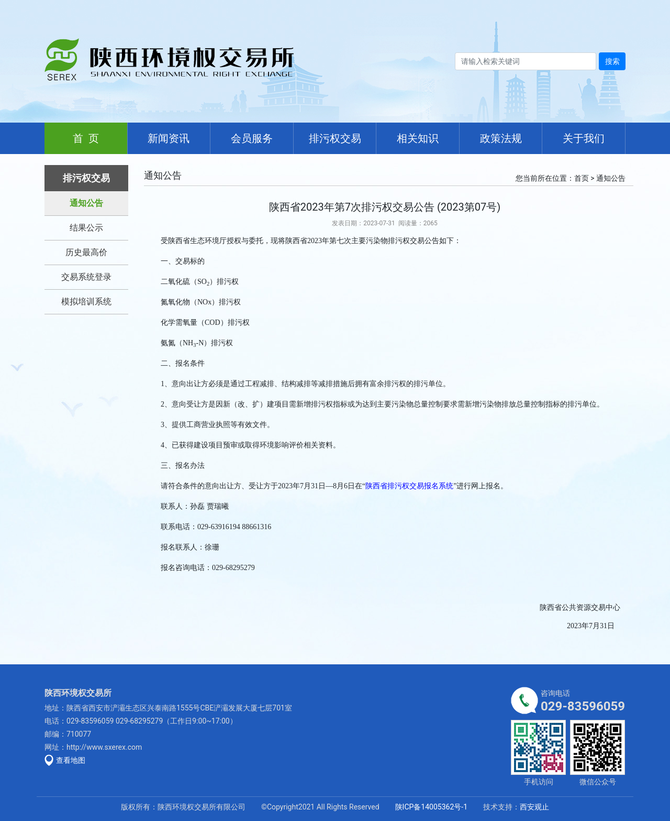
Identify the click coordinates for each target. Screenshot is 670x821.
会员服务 (252, 138)
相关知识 (418, 138)
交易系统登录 (86, 277)
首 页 (86, 138)
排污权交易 (335, 138)
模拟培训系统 (86, 301)
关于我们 (584, 138)
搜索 (612, 61)
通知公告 (86, 203)
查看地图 (70, 760)
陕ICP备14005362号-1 (431, 807)
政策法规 (501, 138)
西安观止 (534, 807)
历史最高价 (86, 252)
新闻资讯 (168, 138)
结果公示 (86, 228)
